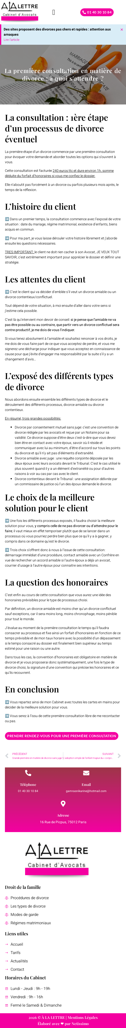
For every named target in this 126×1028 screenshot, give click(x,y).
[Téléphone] (28, 773)
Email (86, 784)
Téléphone (28, 784)
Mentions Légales (83, 1017)
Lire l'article (11, 39)
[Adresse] (63, 804)
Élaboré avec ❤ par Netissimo (63, 1023)
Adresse (63, 815)
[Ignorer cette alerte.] (122, 29)
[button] (53, 12)
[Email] (86, 773)
